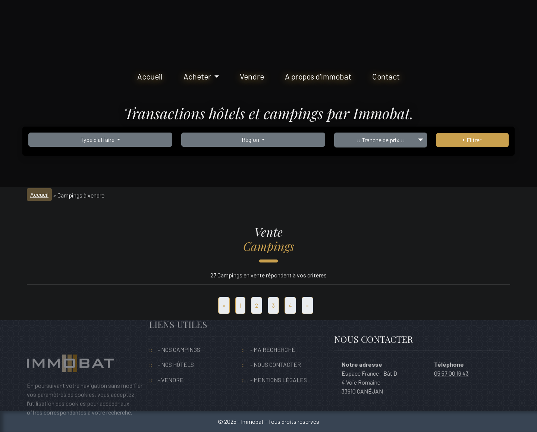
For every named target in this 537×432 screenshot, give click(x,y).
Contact (386, 76)
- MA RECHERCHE (272, 339)
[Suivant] (307, 305)
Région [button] (251, 139)
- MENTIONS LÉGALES (278, 369)
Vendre (252, 76)
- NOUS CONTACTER (275, 354)
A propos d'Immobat (318, 76)
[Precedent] (224, 305)
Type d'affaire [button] (98, 139)
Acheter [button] (198, 76)
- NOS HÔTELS (176, 354)
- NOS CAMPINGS (179, 339)
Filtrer (472, 139)
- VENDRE (170, 369)
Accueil (150, 76)
